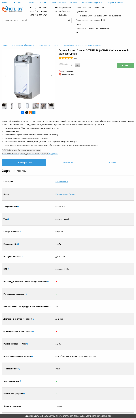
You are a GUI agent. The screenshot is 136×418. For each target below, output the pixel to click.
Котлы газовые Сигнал (65, 182)
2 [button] (22, 110)
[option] (28, 75)
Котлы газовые (62, 178)
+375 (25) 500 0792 (38, 15)
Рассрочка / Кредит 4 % (92, 2)
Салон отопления (58, 2)
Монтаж (73, 2)
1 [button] (18, 110)
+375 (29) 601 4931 (63, 11)
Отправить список (115, 2)
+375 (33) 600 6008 (63, 7)
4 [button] (30, 110)
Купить (125, 66)
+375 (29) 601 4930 (38, 11)
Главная (26, 404)
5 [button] (34, 110)
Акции (4, 2)
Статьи (43, 2)
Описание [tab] (68, 162)
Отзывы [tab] (112, 162)
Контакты (32, 2)
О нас (17, 2)
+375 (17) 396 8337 (38, 7)
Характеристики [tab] (24, 162)
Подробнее (53, 154)
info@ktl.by (63, 15)
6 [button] (38, 110)
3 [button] (26, 110)
